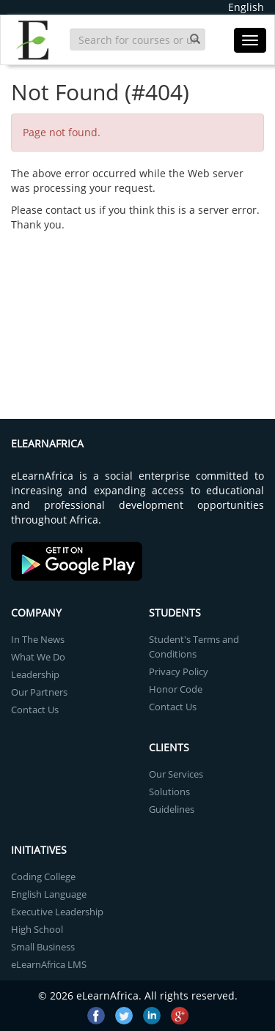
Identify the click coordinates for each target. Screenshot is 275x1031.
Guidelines (171, 809)
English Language (49, 894)
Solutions (169, 791)
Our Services (176, 774)
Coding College (43, 876)
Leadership (35, 674)
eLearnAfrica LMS (49, 964)
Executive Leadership (57, 911)
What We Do (38, 656)
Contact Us (35, 709)
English (246, 7)
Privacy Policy (178, 671)
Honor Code (175, 689)
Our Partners (39, 692)
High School (37, 929)
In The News (38, 639)
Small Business (43, 946)
